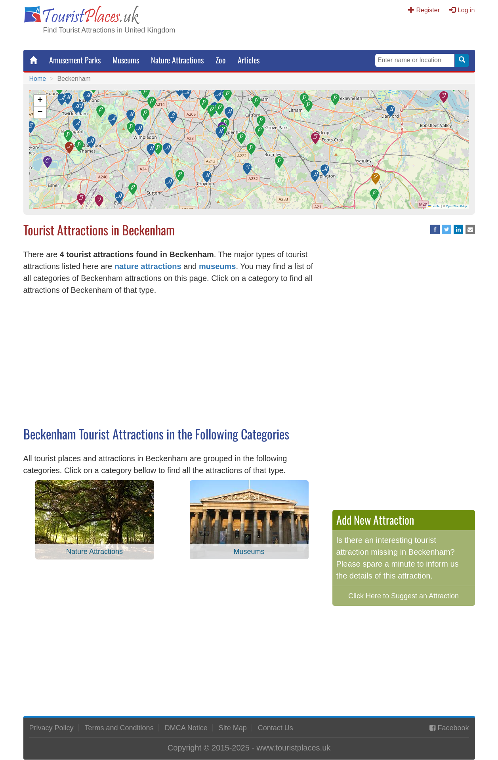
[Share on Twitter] (446, 229)
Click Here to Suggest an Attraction (403, 596)
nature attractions (147, 266)
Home (37, 78)
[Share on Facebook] (435, 229)
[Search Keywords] (414, 60)
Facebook (453, 728)
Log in (466, 10)
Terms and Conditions (119, 728)
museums (217, 266)
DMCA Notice (186, 728)
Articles (248, 60)
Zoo (221, 60)
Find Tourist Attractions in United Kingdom (109, 30)
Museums (126, 60)
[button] (308, 106)
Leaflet (434, 206)
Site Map (233, 728)
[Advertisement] (172, 363)
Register (428, 10)
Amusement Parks (75, 60)
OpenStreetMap (456, 206)
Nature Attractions (177, 60)
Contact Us (275, 728)
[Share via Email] (470, 229)
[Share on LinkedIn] (458, 229)
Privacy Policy (51, 728)
